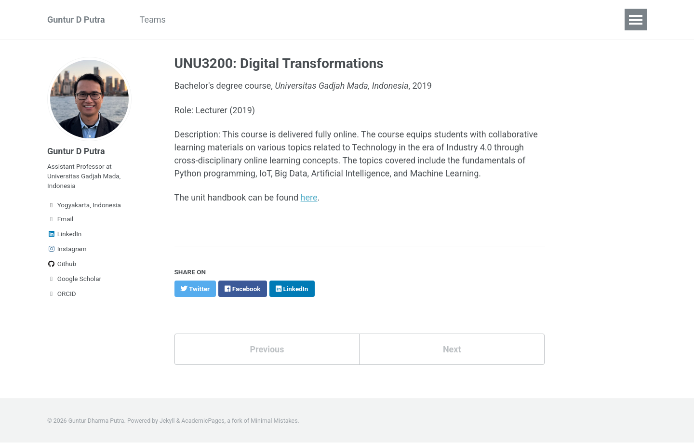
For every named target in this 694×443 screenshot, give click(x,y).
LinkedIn (64, 234)
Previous (267, 349)
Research (201, 19)
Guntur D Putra (76, 19)
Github (61, 264)
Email (60, 219)
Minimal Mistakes (274, 420)
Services (370, 19)
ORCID (61, 293)
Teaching (319, 19)
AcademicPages (202, 420)
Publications (260, 19)
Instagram (67, 249)
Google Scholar (74, 278)
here (309, 197)
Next (452, 349)
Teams (153, 19)
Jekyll (167, 420)
